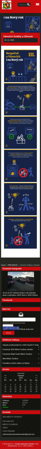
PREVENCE (12, 265)
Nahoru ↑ (31, 446)
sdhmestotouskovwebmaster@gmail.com (19, 434)
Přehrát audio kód (26, 329)
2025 (21, 378)
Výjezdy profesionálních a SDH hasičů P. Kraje (21, 345)
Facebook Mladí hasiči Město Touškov (17, 354)
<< (5, 376)
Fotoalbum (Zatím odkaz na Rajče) (16, 363)
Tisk (36, 444)
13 (20, 387)
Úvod (3, 265)
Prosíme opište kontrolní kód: (14, 323)
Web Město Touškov (10, 359)
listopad (21, 376)
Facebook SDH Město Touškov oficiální (18, 349)
